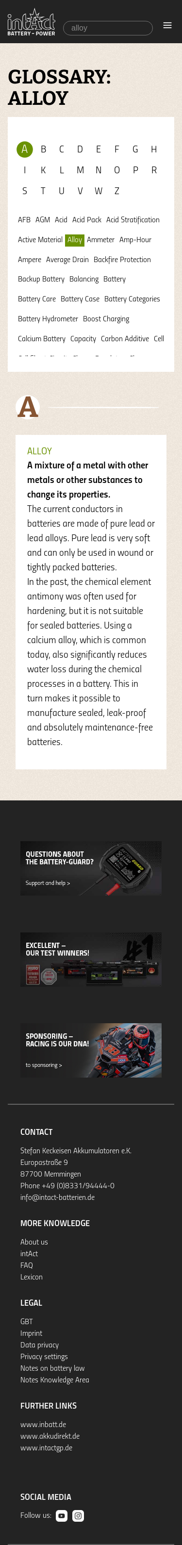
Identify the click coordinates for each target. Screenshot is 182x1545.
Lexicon (31, 1277)
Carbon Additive (125, 339)
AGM (42, 220)
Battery (114, 279)
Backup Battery (41, 279)
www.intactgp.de (46, 1448)
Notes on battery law (52, 1369)
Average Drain (67, 260)
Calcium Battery (42, 339)
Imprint (31, 1334)
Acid (61, 220)
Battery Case (80, 299)
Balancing (84, 279)
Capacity (83, 339)
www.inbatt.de (43, 1425)
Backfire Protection (122, 260)
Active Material (40, 240)
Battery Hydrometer (48, 319)
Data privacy (39, 1345)
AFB (24, 220)
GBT (26, 1322)
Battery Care (37, 299)
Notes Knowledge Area (54, 1380)
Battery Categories (132, 299)
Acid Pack (86, 220)
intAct (29, 1254)
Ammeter (101, 240)
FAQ (26, 1266)
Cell (159, 339)
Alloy (74, 240)
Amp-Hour (135, 240)
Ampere (29, 260)
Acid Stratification (133, 220)
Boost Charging (106, 319)
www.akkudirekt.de (50, 1437)
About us (34, 1242)
